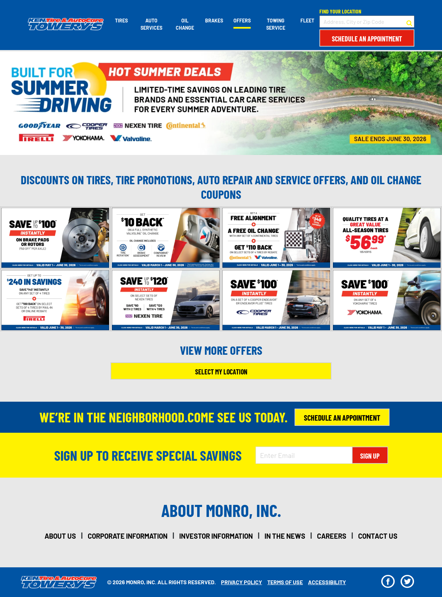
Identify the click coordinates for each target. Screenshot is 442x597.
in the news (285, 536)
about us (60, 536)
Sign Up (369, 456)
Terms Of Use (285, 582)
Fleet (307, 20)
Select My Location (221, 372)
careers (331, 536)
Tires (121, 20)
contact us (377, 536)
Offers (242, 20)
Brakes (214, 20)
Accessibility (327, 582)
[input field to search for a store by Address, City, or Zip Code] (366, 22)
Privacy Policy (241, 582)
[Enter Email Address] (304, 455)
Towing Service (275, 24)
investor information (216, 536)
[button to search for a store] (409, 22)
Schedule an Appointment (367, 39)
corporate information (127, 536)
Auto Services (151, 24)
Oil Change (185, 24)
